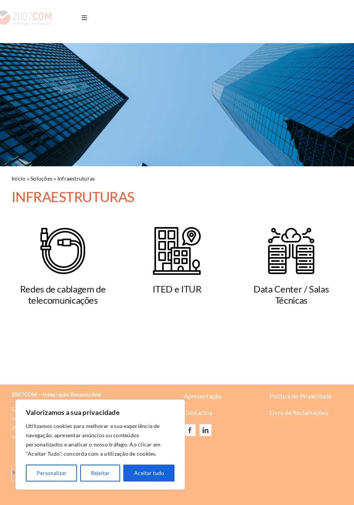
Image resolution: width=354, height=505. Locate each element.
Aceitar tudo (149, 473)
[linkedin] (205, 430)
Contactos (198, 412)
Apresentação (203, 396)
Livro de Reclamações (299, 412)
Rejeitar (100, 473)
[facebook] (190, 430)
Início (18, 178)
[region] (100, 445)
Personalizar (52, 473)
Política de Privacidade (301, 396)
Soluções (41, 178)
